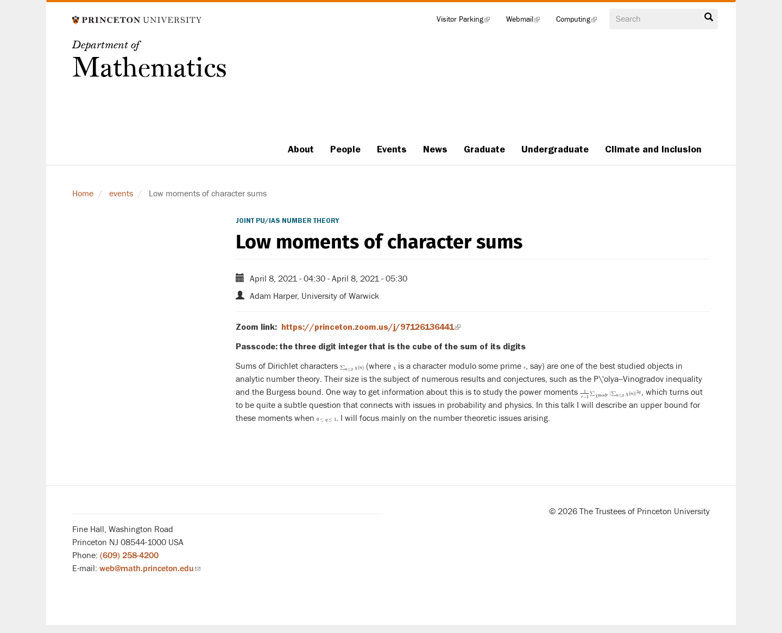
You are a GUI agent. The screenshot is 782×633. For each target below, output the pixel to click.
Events (392, 149)
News (435, 149)
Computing (580, 22)
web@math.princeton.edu (149, 568)
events (121, 194)
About (301, 149)
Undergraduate (555, 149)
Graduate (484, 149)
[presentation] (352, 366)
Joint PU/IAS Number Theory (287, 221)
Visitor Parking (467, 22)
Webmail (527, 22)
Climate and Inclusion (653, 149)
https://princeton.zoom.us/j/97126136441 (371, 327)
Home (82, 194)
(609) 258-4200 (129, 555)
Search (708, 17)
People (345, 149)
